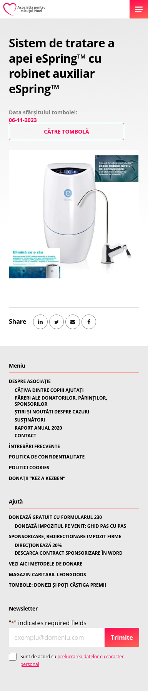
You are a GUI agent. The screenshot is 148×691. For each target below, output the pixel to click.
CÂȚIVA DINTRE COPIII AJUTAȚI (49, 390)
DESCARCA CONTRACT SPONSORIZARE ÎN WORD (69, 553)
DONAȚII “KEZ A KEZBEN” (37, 478)
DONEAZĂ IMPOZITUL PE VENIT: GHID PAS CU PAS (70, 526)
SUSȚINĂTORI (30, 420)
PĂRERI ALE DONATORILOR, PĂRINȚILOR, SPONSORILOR (61, 401)
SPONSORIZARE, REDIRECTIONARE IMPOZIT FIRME (65, 537)
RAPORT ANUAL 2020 (38, 428)
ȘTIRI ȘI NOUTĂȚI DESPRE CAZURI (52, 412)
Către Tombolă (66, 131)
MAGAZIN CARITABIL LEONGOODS (47, 575)
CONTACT (26, 436)
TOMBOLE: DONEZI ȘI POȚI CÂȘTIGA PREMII (57, 585)
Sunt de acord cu (72, 660)
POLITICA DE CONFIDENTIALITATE (47, 457)
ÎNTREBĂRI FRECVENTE (34, 446)
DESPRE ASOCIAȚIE (30, 381)
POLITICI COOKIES (29, 468)
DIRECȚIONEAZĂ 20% (38, 545)
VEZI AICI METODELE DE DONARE (45, 564)
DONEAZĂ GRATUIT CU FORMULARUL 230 (55, 517)
